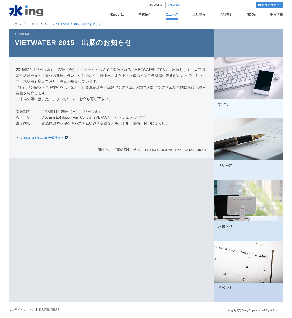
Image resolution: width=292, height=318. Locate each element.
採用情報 (276, 14)
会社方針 (226, 14)
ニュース (172, 14)
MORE (273, 113)
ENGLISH (174, 5)
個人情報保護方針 (49, 309)
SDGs (251, 14)
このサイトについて (21, 309)
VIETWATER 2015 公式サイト (42, 137)
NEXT (266, 43)
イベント (44, 24)
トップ (13, 24)
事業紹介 (144, 14)
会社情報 (199, 14)
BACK (231, 43)
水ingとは (117, 14)
